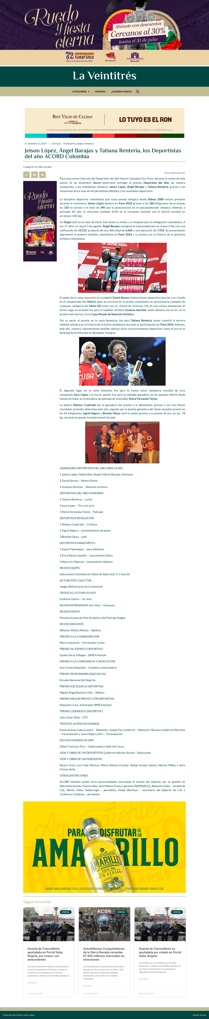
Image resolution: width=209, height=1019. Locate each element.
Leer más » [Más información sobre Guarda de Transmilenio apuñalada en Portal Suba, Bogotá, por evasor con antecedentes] (32, 983)
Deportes (70, 143)
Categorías (80, 91)
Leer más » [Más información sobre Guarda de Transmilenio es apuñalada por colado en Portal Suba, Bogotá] (143, 979)
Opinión (100, 91)
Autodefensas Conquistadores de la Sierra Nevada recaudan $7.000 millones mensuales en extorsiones (104, 954)
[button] (137, 91)
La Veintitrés (105, 76)
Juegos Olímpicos (85, 143)
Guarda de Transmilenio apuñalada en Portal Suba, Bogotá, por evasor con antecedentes (45, 954)
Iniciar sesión (199, 1014)
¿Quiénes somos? (121, 91)
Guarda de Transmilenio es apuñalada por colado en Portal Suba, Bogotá (160, 952)
